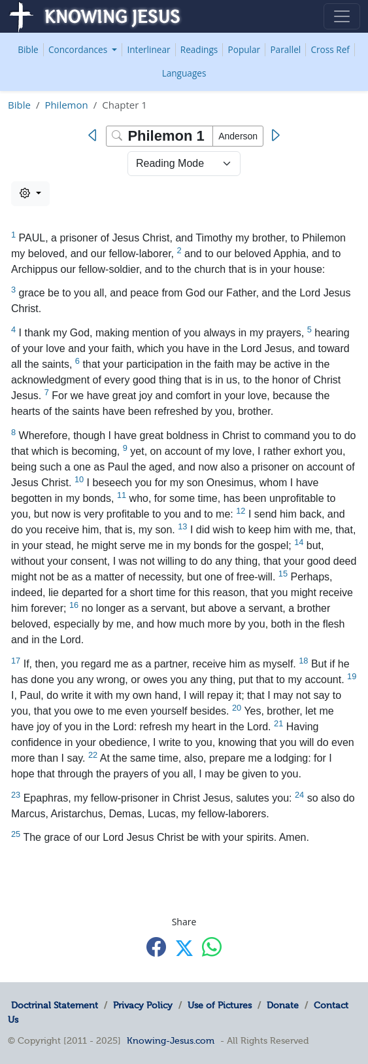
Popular (244, 49)
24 (299, 795)
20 (236, 708)
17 (15, 660)
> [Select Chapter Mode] (184, 163)
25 (15, 834)
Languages (184, 73)
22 (92, 755)
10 (79, 479)
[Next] (275, 135)
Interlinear (148, 49)
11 (121, 495)
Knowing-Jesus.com (170, 1040)
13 (182, 526)
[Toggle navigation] (342, 16)
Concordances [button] (79, 49)
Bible (28, 49)
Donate (283, 1005)
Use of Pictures (220, 1005)
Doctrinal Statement (54, 1005)
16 (73, 605)
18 (303, 660)
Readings (199, 49)
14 (298, 542)
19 (351, 676)
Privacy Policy (143, 1005)
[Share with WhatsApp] (212, 946)
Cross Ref (329, 49)
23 (15, 795)
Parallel (285, 49)
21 (278, 723)
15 (283, 573)
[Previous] (95, 135)
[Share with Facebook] (156, 946)
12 (240, 511)
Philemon (66, 104)
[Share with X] (184, 947)
